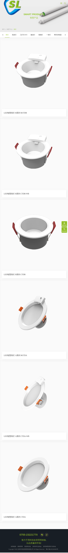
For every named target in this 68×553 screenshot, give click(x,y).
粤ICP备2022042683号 (52, 549)
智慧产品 (9, 29)
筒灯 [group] (7, 35)
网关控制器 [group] (58, 35)
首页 (3, 29)
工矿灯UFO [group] (23, 35)
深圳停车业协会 (36, 547)
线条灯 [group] (14, 35)
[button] (3, 35)
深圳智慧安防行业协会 (49, 547)
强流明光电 (27, 547)
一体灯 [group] (48, 35)
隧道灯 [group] (33, 35)
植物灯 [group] (41, 35)
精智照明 (20, 547)
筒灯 (15, 29)
